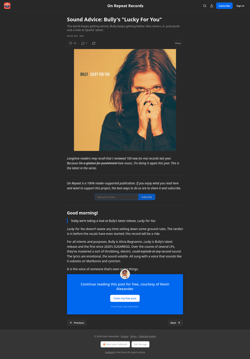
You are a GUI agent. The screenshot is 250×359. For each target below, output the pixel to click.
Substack (109, 352)
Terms (133, 336)
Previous (77, 322)
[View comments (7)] (84, 43)
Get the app (140, 344)
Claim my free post (125, 298)
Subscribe (224, 5)
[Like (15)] (72, 43)
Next (175, 322)
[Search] (205, 6)
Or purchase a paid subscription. (125, 306)
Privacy (125, 336)
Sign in (240, 5)
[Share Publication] (212, 6)
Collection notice (147, 336)
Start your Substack (115, 344)
